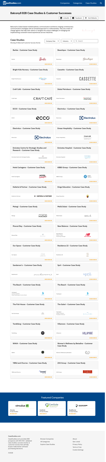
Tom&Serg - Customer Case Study (26, 324)
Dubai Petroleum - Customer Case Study (74, 89)
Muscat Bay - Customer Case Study (27, 226)
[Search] (87, 41)
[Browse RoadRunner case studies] (81, 408)
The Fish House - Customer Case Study (28, 304)
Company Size (52, 41)
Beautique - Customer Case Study (71, 50)
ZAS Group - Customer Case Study (71, 363)
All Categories (45, 442)
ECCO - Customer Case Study (24, 109)
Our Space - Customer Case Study (26, 245)
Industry (67, 41)
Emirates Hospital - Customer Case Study (74, 148)
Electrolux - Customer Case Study (71, 109)
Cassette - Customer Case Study (71, 69)
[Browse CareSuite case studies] (52, 408)
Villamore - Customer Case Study (71, 324)
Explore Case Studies (47, 444)
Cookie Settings (78, 450)
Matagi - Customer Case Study (25, 206)
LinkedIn (64, 18)
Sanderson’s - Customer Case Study (27, 265)
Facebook (77, 18)
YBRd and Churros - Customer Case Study (30, 363)
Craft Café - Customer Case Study (26, 89)
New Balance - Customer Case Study (72, 226)
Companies (65, 3)
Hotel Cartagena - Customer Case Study (29, 167)
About (75, 439)
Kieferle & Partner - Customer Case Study (29, 187)
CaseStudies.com (14, 436)
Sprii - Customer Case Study (69, 265)
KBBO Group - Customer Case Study (72, 167)
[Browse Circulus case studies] (22, 408)
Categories (77, 3)
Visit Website (91, 18)
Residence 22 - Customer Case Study (72, 245)
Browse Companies (47, 439)
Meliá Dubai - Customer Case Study (72, 206)
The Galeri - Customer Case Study (71, 304)
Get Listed (76, 442)
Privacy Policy (77, 444)
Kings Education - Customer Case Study (74, 187)
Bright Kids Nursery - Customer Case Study (30, 69)
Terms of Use (77, 447)
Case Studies (91, 3)
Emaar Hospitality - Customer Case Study (74, 128)
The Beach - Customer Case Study (26, 285)
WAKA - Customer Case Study (25, 343)
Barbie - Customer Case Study (25, 50)
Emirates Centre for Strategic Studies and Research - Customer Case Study (29, 149)
